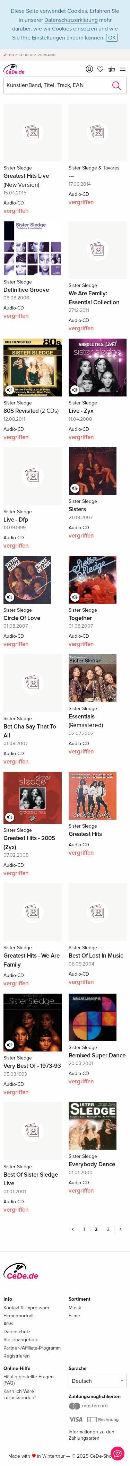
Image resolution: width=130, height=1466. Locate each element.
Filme (74, 1316)
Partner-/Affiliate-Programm (32, 1348)
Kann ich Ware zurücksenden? (19, 1394)
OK (112, 37)
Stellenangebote (20, 1340)
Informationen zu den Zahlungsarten (91, 1435)
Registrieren (16, 1356)
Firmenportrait (18, 1316)
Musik (75, 1308)
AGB (8, 1324)
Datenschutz (17, 1332)
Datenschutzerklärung (71, 20)
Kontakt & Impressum (26, 1308)
